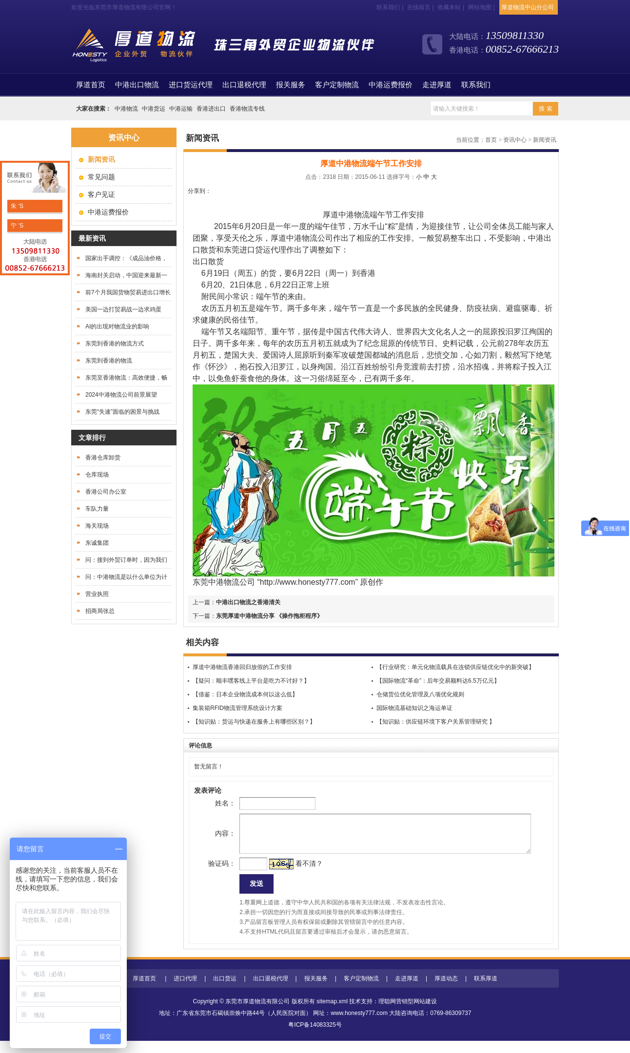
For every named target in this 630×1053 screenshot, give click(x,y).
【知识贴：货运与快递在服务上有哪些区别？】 (254, 721)
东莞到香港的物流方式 (114, 343)
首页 (90, 85)
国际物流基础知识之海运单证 (414, 708)
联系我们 (388, 7)
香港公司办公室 (105, 491)
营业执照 (97, 594)
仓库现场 (97, 474)
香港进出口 (211, 108)
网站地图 (480, 7)
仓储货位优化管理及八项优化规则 (420, 694)
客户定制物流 (337, 85)
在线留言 (419, 7)
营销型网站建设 (416, 1013)
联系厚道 (485, 990)
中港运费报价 (391, 85)
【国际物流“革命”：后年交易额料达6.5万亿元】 (438, 680)
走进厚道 (437, 85)
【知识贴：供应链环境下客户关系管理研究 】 (435, 721)
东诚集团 (97, 542)
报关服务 (290, 85)
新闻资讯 (544, 139)
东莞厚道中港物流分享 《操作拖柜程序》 (269, 616)
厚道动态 (446, 990)
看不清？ (293, 873)
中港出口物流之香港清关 (248, 602)
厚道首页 (144, 990)
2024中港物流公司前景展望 (121, 394)
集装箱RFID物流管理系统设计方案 (237, 708)
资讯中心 (515, 139)
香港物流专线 (247, 108)
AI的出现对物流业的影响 (117, 326)
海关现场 (97, 525)
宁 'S (16, 225)
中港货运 (153, 108)
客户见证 (101, 194)
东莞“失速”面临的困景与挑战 (122, 411)
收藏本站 (449, 7)
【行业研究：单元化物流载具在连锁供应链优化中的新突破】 (455, 667)
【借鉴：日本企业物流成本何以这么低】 (245, 694)
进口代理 (185, 990)
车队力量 (97, 508)
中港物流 (126, 108)
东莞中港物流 (216, 582)
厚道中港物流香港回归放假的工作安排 (242, 667)
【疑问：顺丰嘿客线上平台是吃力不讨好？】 (251, 680)
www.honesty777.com (359, 1025)
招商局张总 (100, 611)
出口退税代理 (244, 85)
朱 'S (16, 206)
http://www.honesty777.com (307, 582)
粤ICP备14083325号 (314, 1037)
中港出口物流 (137, 85)
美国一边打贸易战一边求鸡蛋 (123, 309)
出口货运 (224, 990)
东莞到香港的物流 (108, 360)
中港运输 (181, 108)
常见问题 (101, 177)
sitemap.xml (332, 1013)
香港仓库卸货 (102, 457)
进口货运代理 (191, 85)
